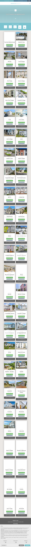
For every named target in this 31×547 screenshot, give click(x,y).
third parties (16, 530)
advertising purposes (20, 532)
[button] (29, 3)
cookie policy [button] (2, 529)
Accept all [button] (27, 545)
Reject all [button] (21, 545)
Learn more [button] (3, 545)
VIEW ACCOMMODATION (9, 48)
